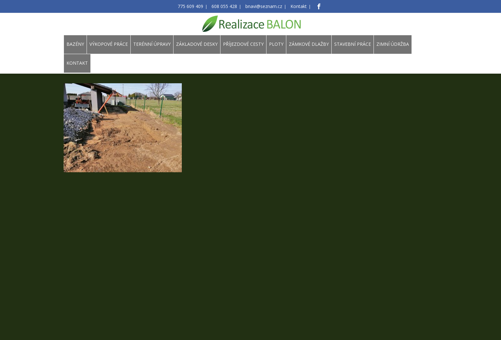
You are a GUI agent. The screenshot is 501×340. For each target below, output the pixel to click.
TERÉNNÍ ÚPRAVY (152, 44)
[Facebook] (312, 6)
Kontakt (293, 6)
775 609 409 (196, 6)
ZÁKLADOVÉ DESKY (197, 44)
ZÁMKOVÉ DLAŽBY (309, 44)
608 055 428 (226, 6)
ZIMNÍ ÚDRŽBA (392, 44)
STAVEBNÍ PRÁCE (352, 44)
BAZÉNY (75, 44)
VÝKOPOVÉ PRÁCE (108, 44)
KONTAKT (77, 63)
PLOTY (276, 44)
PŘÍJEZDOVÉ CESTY (243, 44)
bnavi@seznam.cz (261, 6)
